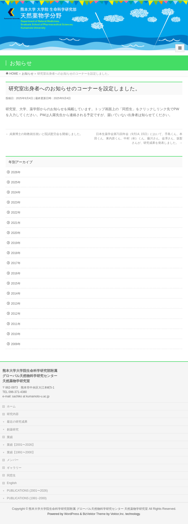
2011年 (16, 324)
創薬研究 (13, 429)
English (12, 483)
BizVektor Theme (94, 514)
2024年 (16, 192)
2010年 (16, 334)
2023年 (16, 202)
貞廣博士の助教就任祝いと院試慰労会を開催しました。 (44, 134)
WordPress (71, 514)
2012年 (16, 313)
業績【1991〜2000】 (21, 452)
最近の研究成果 (17, 421)
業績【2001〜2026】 (21, 444)
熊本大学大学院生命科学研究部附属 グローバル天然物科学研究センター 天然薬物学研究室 (88, 509)
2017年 (16, 263)
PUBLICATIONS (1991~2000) (27, 498)
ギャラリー (14, 468)
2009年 (16, 344)
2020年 (16, 233)
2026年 (16, 172)
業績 (10, 437)
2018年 (16, 253)
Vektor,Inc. (117, 514)
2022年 (16, 212)
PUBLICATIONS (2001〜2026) (27, 490)
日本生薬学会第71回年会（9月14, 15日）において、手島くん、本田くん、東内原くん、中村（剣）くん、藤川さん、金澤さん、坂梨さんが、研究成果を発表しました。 (138, 138)
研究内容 (13, 414)
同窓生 (11, 475)
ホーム (11, 406)
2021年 (16, 223)
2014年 (16, 293)
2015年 (16, 283)
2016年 (16, 273)
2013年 (16, 303)
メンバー (13, 460)
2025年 (16, 182)
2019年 (16, 243)
